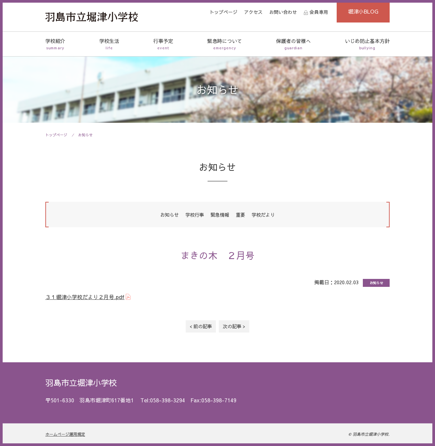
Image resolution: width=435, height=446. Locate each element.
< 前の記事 (201, 326)
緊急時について (224, 44)
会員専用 (319, 12)
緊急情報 (220, 214)
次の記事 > (234, 326)
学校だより (263, 214)
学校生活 (109, 44)
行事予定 (163, 44)
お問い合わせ (283, 12)
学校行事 (194, 214)
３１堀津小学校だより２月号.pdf (84, 296)
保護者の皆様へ (293, 44)
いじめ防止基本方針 (367, 44)
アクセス (253, 12)
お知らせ (85, 134)
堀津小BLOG (363, 11)
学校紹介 (55, 44)
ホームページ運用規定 (65, 434)
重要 (240, 214)
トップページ (223, 12)
